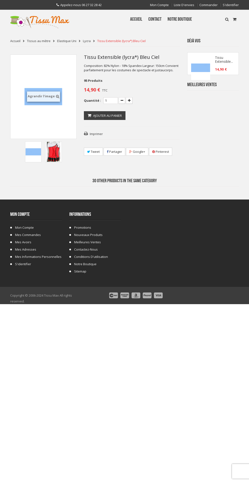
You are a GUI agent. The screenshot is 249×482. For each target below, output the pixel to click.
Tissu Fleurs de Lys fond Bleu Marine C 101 (223, 207)
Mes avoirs (23, 418)
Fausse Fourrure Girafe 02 (224, 295)
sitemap (80, 447)
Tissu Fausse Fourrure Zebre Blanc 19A (224, 149)
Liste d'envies (184, 5)
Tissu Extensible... (224, 61)
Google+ (137, 151)
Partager (114, 151)
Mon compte (159, 5)
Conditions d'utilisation (91, 432)
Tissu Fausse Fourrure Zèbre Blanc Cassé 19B (224, 178)
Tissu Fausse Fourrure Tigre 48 (223, 236)
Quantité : (92, 100)
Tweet (93, 151)
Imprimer (96, 134)
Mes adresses (25, 425)
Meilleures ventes (87, 418)
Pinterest (160, 151)
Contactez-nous (86, 425)
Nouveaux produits (88, 411)
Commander (208, 5)
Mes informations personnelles (38, 432)
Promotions (82, 403)
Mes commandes (28, 411)
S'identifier (231, 5)
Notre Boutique (85, 440)
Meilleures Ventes (202, 97)
